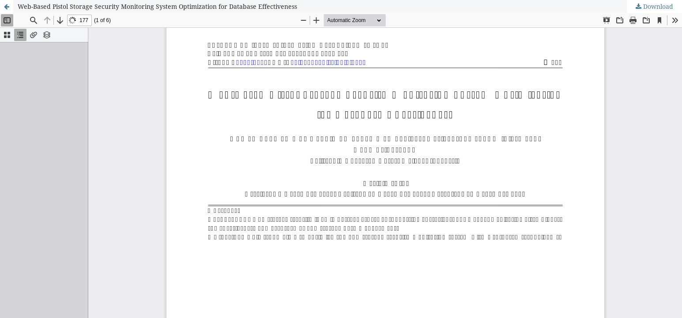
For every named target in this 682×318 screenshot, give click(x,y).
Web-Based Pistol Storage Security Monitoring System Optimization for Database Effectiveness (157, 6)
